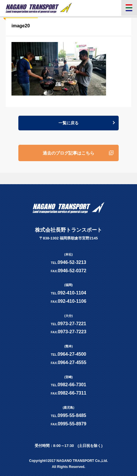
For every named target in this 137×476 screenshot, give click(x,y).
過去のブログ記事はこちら (68, 153)
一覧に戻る (68, 123)
